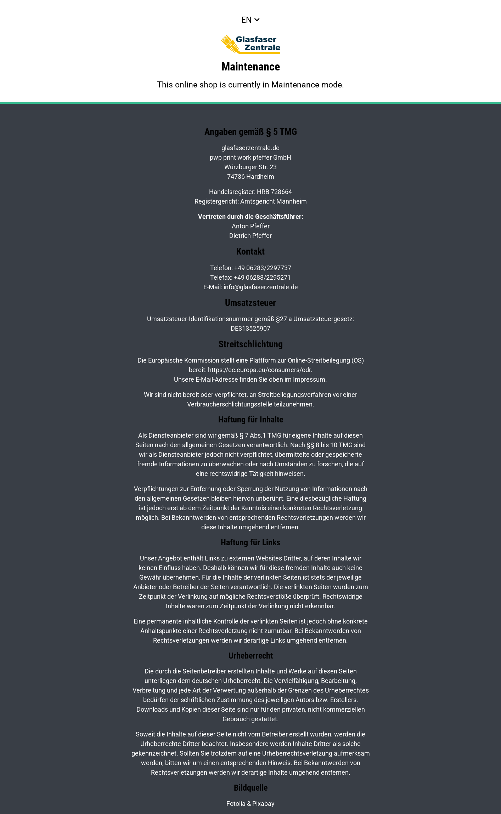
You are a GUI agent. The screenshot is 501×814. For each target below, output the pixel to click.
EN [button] (246, 19)
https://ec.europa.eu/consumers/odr (259, 370)
